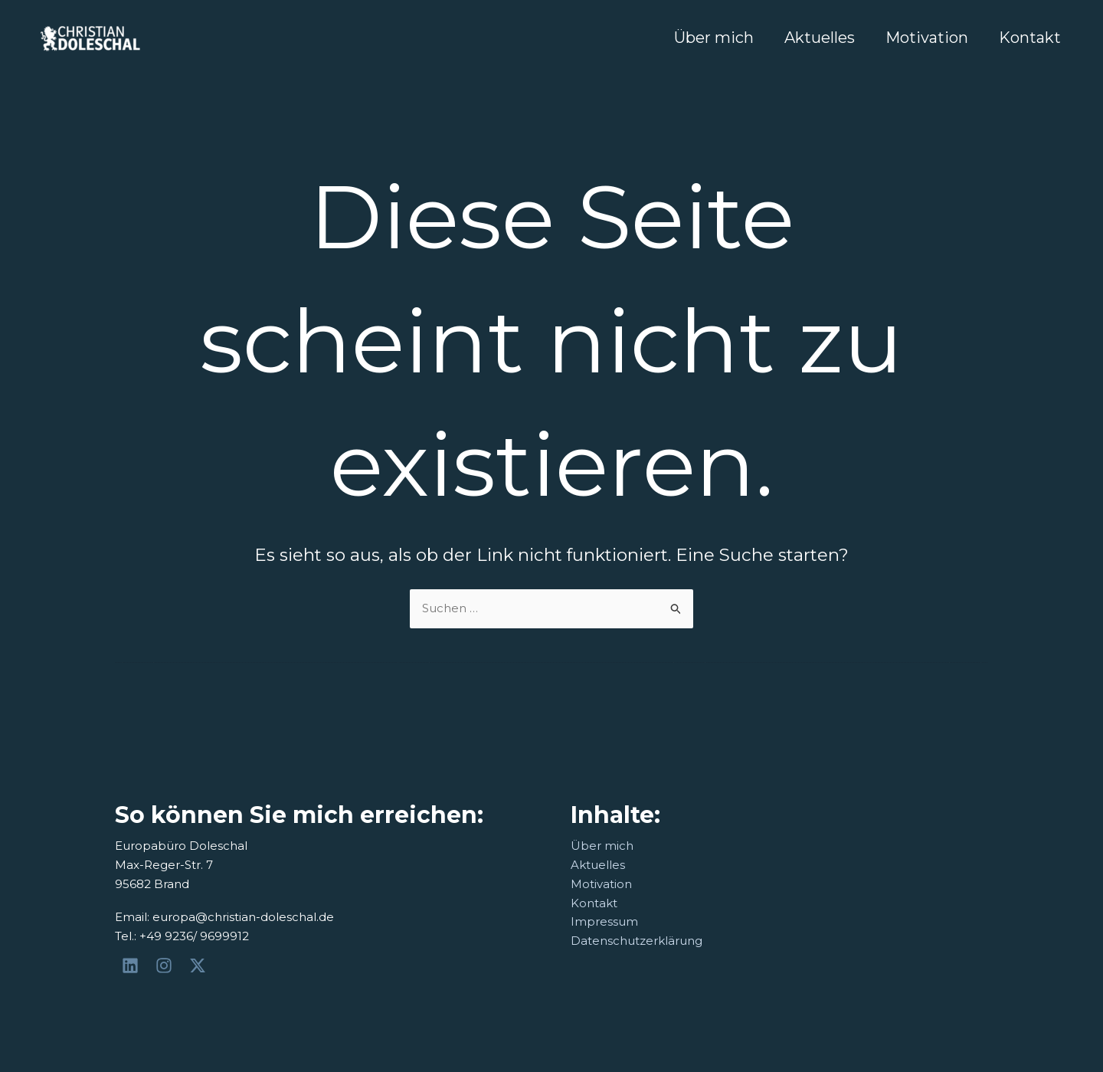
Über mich (714, 37)
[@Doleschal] (200, 965)
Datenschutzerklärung (636, 940)
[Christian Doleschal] (132, 965)
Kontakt (1030, 37)
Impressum (604, 921)
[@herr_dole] (166, 965)
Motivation (926, 37)
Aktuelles (819, 37)
